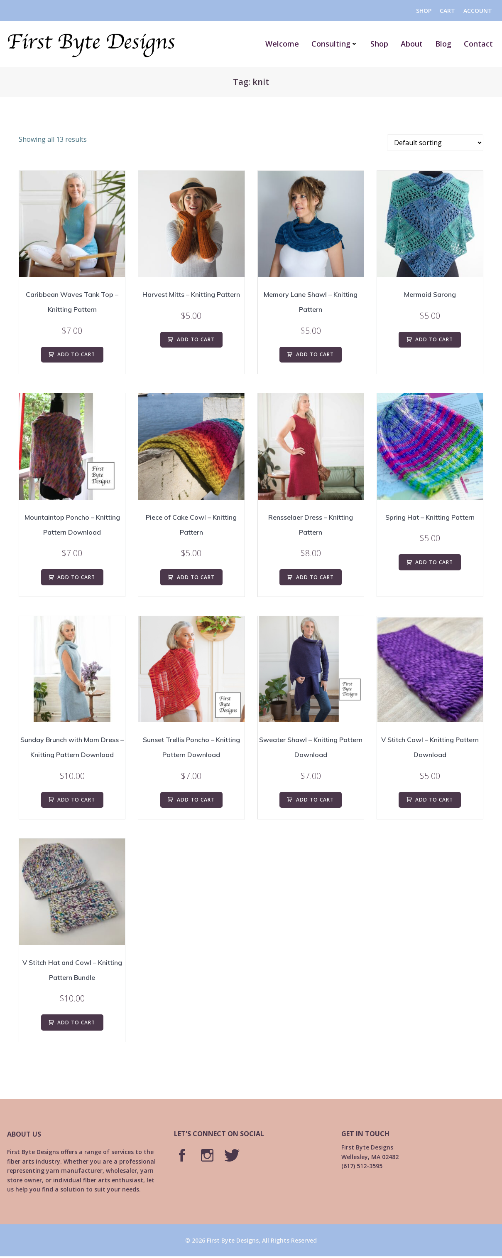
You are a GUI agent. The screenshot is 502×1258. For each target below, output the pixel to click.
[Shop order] (435, 142)
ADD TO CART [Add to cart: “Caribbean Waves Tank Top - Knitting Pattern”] (76, 354)
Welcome (285, 44)
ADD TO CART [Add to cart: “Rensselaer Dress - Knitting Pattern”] (315, 577)
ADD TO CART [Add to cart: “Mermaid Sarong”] (434, 339)
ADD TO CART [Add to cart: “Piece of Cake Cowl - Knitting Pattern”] (196, 577)
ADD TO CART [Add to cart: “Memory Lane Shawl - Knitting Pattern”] (315, 354)
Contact (481, 44)
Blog (446, 44)
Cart (447, 11)
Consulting (337, 44)
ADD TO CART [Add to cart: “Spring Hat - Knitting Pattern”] (434, 562)
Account (477, 11)
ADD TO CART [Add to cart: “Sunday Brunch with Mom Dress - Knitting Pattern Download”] (76, 799)
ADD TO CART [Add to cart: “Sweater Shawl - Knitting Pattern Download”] (315, 799)
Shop (423, 11)
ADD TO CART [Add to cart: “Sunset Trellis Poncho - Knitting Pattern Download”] (196, 799)
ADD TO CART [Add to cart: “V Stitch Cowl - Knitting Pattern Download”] (434, 799)
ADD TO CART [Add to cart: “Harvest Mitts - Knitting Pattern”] (196, 339)
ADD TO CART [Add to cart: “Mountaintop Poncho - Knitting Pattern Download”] (76, 577)
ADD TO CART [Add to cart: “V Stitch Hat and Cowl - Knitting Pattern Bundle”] (76, 1022)
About (415, 44)
